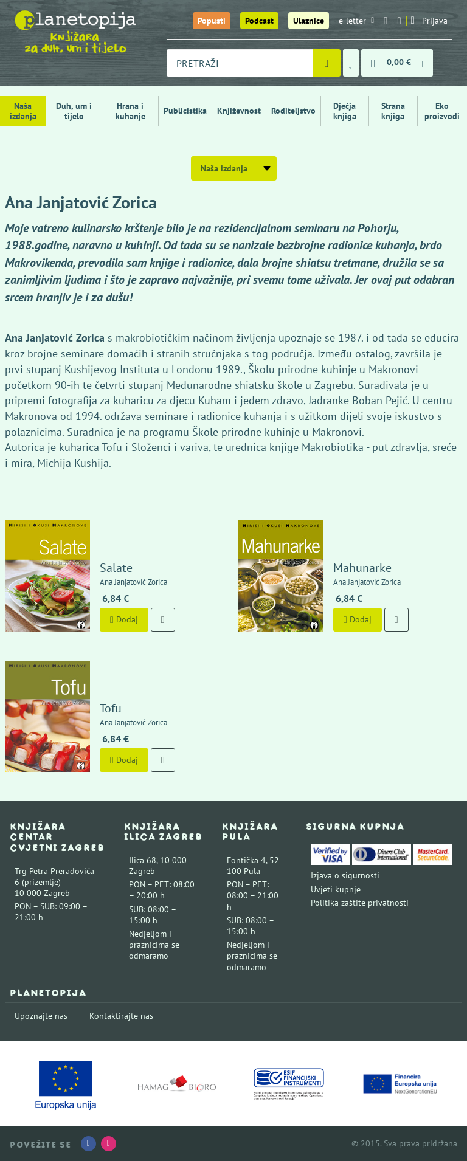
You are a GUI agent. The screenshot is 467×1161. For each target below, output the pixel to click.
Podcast (259, 20)
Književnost (239, 110)
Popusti (212, 20)
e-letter (356, 20)
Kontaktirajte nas (121, 1015)
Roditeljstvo (293, 110)
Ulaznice (308, 20)
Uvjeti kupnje (336, 889)
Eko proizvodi (442, 111)
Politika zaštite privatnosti (360, 902)
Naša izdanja (23, 111)
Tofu (111, 708)
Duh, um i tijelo (74, 111)
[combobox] (240, 63)
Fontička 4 (246, 860)
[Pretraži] (327, 63)
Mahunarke (362, 568)
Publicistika (185, 110)
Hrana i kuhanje (130, 111)
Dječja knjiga (344, 111)
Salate (116, 568)
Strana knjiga (393, 111)
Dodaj (124, 619)
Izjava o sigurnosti (345, 875)
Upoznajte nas (41, 1015)
